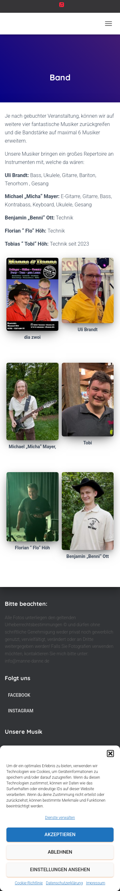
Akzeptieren (60, 834)
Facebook (19, 695)
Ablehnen (60, 852)
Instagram (20, 710)
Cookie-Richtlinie (29, 883)
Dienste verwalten (60, 817)
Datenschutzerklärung (64, 883)
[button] (110, 753)
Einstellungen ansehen (60, 869)
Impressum (95, 883)
